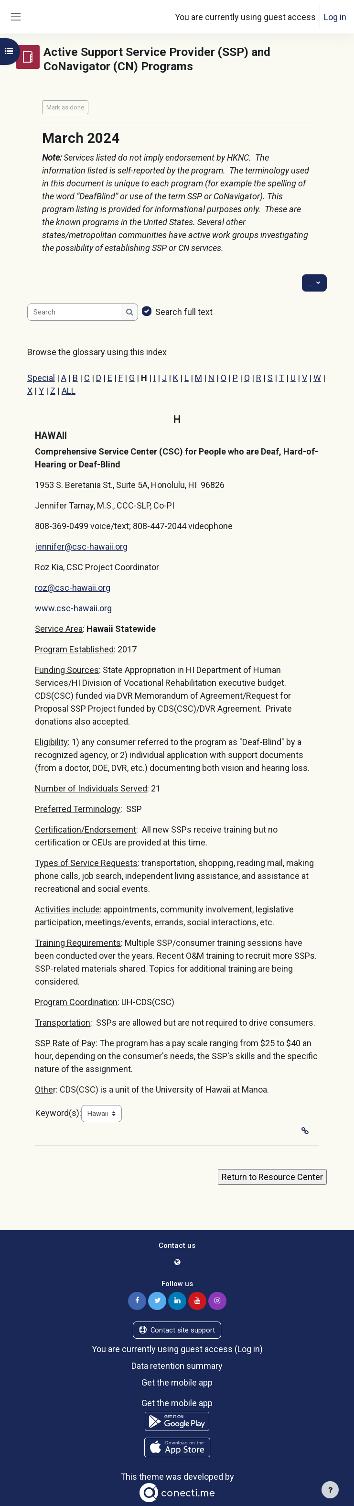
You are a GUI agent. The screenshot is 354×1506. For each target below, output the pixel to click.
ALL (68, 391)
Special (41, 378)
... (317, 282)
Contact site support (177, 1330)
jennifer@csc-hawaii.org (81, 547)
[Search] (74, 312)
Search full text (184, 312)
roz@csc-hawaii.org (72, 588)
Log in (335, 17)
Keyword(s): (58, 1113)
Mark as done (65, 107)
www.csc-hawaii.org (73, 608)
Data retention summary (177, 1366)
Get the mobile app (177, 1382)
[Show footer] (330, 1489)
